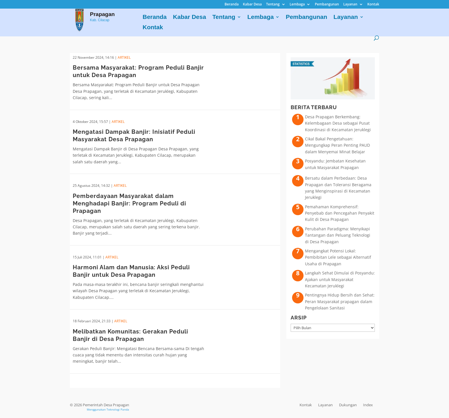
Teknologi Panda (118, 409)
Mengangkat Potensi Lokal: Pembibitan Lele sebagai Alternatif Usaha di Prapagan (338, 257)
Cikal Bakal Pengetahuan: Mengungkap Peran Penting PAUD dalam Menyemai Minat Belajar (337, 145)
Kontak (373, 5)
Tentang (272, 5)
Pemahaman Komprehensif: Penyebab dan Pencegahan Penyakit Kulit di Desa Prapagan (339, 213)
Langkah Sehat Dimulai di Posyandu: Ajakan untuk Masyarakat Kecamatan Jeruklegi (340, 279)
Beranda (231, 5)
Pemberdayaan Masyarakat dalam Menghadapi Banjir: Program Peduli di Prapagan (129, 203)
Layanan (350, 5)
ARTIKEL (124, 57)
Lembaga (297, 5)
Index (368, 404)
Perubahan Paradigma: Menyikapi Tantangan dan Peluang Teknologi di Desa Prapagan (337, 235)
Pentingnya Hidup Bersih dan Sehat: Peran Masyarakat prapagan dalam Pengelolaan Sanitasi (340, 301)
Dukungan (348, 404)
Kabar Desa (252, 5)
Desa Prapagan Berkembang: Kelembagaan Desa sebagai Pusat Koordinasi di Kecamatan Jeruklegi (338, 123)
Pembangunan (327, 5)
